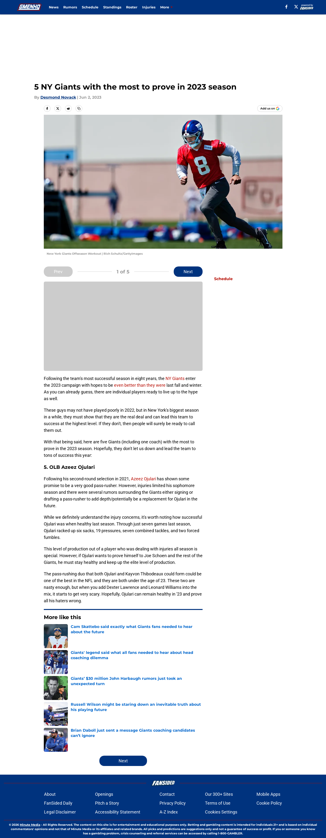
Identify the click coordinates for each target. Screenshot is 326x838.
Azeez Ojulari (144, 478)
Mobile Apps (268, 794)
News (53, 7)
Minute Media (30, 824)
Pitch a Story (107, 803)
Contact (167, 794)
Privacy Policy (173, 803)
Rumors (70, 7)
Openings (104, 794)
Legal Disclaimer (60, 811)
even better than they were (140, 385)
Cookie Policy (269, 803)
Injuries (148, 7)
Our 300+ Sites (219, 794)
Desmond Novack (58, 97)
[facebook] (286, 7)
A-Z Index (169, 811)
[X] (296, 7)
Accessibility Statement (117, 811)
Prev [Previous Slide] (58, 271)
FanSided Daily (58, 803)
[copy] (79, 108)
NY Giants (175, 378)
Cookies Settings (221, 811)
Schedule (90, 7)
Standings (112, 7)
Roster (131, 7)
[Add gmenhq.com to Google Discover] (269, 108)
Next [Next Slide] (188, 271)
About (50, 794)
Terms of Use (217, 803)
